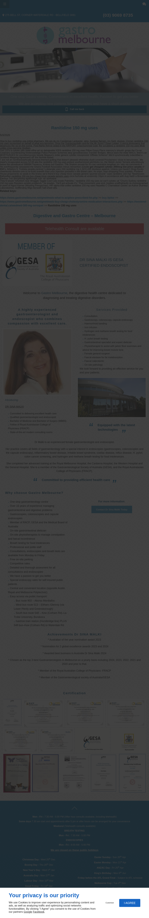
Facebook (38, 911)
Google (28, 911)
